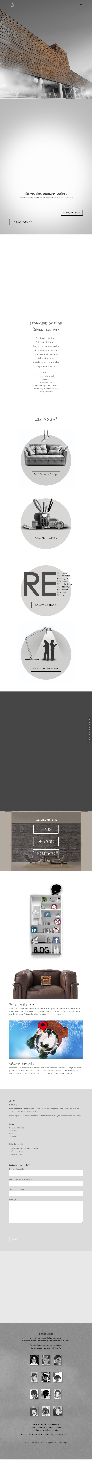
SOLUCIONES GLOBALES (46, 538)
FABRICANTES (46, 841)
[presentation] (27, 1234)
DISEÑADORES (46, 853)
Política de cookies (32, 1446)
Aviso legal (63, 1446)
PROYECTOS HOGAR (71, 213)
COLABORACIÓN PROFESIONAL (46, 668)
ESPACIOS (46, 829)
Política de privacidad (49, 1446)
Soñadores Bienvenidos (21, 1063)
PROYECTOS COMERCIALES (46, 605)
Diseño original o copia (21, 1004)
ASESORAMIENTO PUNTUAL (46, 474)
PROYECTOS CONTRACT (22, 222)
